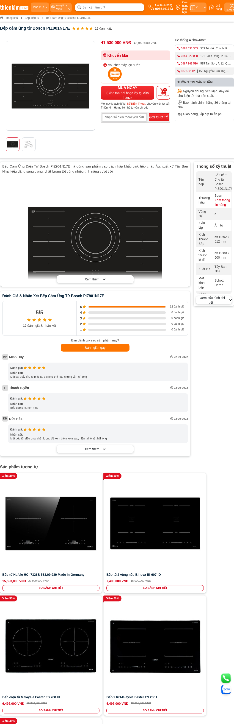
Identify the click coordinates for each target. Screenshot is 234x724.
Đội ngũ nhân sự (17, 593)
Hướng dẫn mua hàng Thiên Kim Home (143, 576)
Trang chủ (9, 18)
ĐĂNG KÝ (218, 584)
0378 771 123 (58, 683)
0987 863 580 (189, 63)
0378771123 (188, 71)
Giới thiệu (12, 571)
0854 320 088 (189, 56)
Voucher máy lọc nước (124, 65)
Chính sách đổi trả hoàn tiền (135, 588)
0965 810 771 (127, 634)
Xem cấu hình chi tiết (216, 300)
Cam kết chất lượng (19, 588)
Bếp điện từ (32, 18)
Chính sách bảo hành (131, 584)
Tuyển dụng (14, 580)
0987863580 (88, 576)
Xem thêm (95, 279)
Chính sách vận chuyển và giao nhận (141, 580)
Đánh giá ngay (95, 347)
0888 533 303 (189, 48)
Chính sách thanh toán (132, 571)
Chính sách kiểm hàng (132, 597)
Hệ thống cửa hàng (19, 576)
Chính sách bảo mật (130, 593)
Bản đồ (40, 652)
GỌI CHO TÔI (159, 117)
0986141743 (90, 571)
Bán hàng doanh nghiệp (22, 584)
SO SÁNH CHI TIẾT (22, 549)
